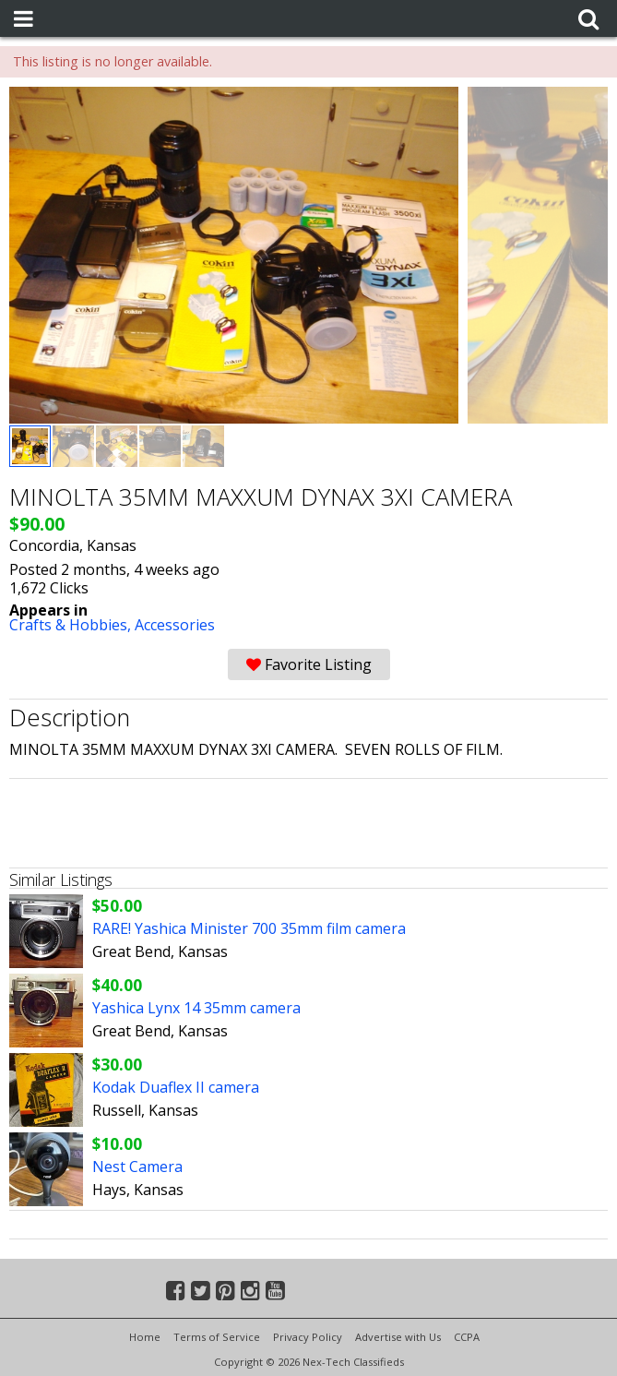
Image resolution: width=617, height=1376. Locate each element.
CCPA (467, 1337)
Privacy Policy (307, 1337)
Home (144, 1337)
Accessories (175, 625)
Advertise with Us (398, 1337)
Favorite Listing (309, 664)
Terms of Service (216, 1337)
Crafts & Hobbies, (72, 625)
